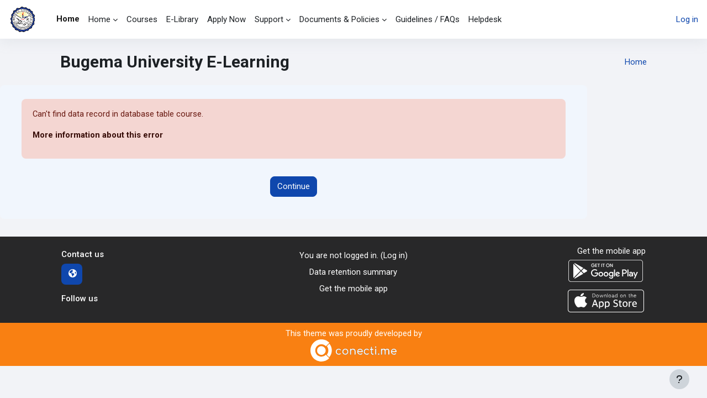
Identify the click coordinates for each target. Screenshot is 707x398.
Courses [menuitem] (141, 19)
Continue (293, 187)
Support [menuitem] (269, 19)
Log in (687, 19)
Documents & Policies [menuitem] (339, 19)
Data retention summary (353, 272)
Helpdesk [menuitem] (485, 19)
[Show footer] (679, 379)
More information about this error (98, 135)
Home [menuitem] (68, 19)
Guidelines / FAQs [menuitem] (427, 19)
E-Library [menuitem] (182, 19)
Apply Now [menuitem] (226, 19)
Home (636, 62)
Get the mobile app (353, 290)
